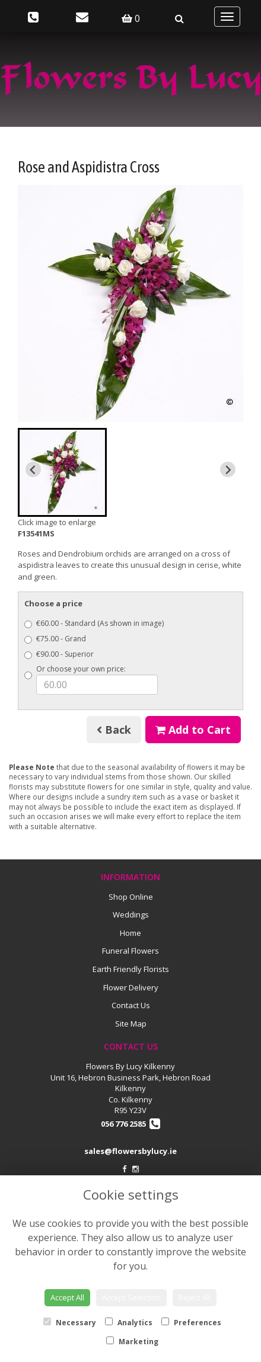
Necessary (69, 1323)
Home (130, 933)
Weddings (131, 914)
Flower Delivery (130, 987)
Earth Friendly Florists (131, 969)
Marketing (132, 1342)
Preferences (191, 1323)
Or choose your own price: (91, 679)
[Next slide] (227, 469)
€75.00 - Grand (55, 639)
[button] (62, 472)
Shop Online (131, 896)
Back (114, 729)
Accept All (67, 1297)
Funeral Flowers (130, 950)
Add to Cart (193, 729)
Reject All (195, 1297)
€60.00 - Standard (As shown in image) (94, 623)
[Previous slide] (33, 469)
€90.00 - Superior (59, 654)
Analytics (128, 1323)
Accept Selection (131, 1297)
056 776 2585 (130, 1123)
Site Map (131, 1023)
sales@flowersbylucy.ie (130, 1151)
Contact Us (131, 1005)
